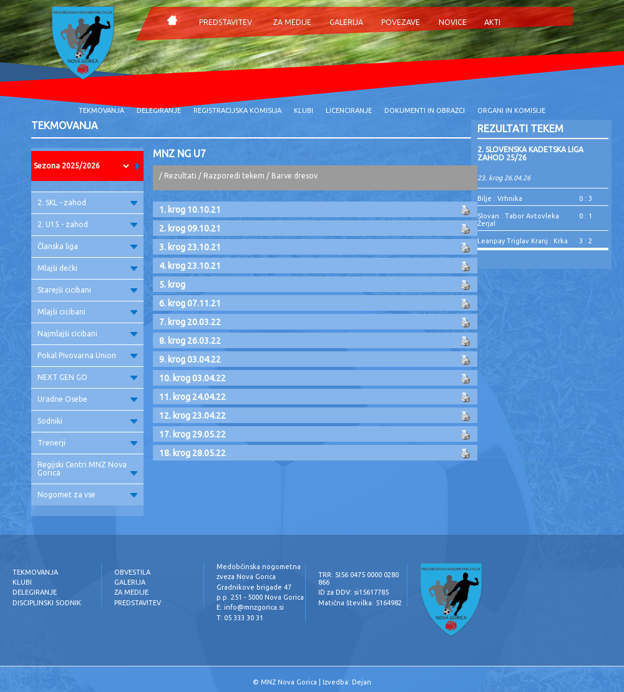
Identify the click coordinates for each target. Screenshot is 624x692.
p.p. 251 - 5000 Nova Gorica (260, 597)
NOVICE (453, 22)
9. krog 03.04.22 (190, 359)
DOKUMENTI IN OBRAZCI (424, 110)
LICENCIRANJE (349, 110)
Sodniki (87, 421)
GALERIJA (346, 22)
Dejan (361, 682)
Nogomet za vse (87, 494)
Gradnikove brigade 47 (254, 587)
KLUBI (303, 110)
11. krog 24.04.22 (192, 397)
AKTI (492, 22)
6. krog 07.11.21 (190, 303)
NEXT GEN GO (87, 377)
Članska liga (87, 246)
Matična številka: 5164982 (360, 603)
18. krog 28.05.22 (192, 453)
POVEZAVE (400, 22)
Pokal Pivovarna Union (87, 355)
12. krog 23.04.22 (192, 416)
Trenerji (87, 443)
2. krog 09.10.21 (190, 228)
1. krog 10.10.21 (190, 210)
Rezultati (180, 176)
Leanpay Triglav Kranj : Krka (522, 241)
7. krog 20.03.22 (190, 322)
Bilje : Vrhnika (499, 198)
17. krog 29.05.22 (192, 434)
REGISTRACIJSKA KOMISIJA (237, 110)
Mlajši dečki (87, 268)
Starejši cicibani (87, 290)
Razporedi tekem (234, 176)
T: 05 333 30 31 (240, 617)
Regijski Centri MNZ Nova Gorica (87, 469)
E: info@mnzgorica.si (250, 607)
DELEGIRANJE (159, 110)
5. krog (172, 285)
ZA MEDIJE (292, 22)
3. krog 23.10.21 (190, 247)
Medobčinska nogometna (259, 566)
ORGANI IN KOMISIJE (511, 110)
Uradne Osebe (87, 399)
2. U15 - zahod (87, 224)
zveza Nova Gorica (246, 576)
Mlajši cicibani (87, 312)
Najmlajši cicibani (87, 333)
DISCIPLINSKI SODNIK (46, 603)
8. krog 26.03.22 (190, 341)
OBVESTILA (132, 572)
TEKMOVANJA (101, 110)
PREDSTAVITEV (225, 22)
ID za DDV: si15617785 (353, 592)
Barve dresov (294, 176)
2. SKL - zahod (87, 202)
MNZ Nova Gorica (289, 682)
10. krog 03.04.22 (192, 378)
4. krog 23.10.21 (190, 266)
